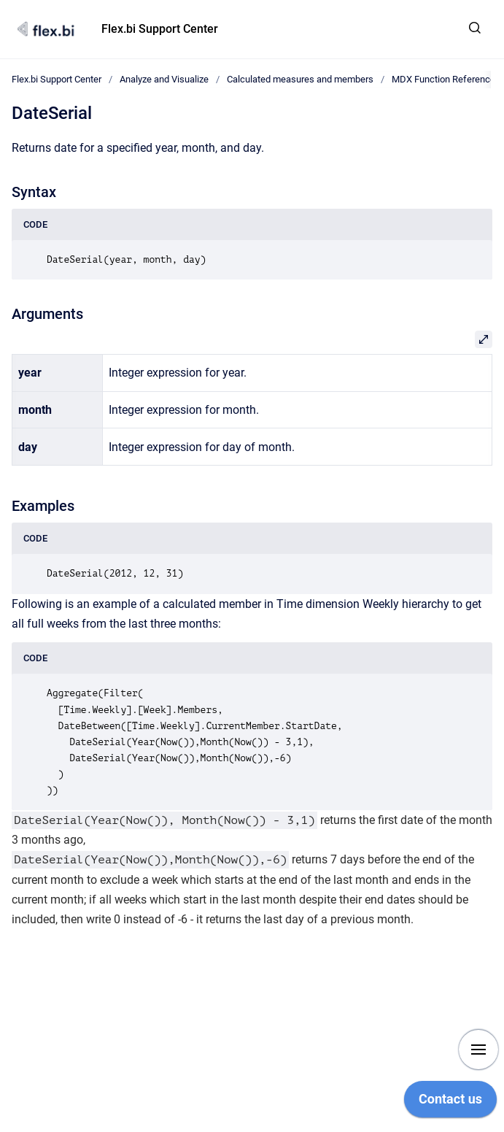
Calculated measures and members (300, 79)
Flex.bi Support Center (159, 29)
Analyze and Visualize (164, 79)
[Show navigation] (478, 1049)
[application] (450, 1103)
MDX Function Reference (443, 79)
